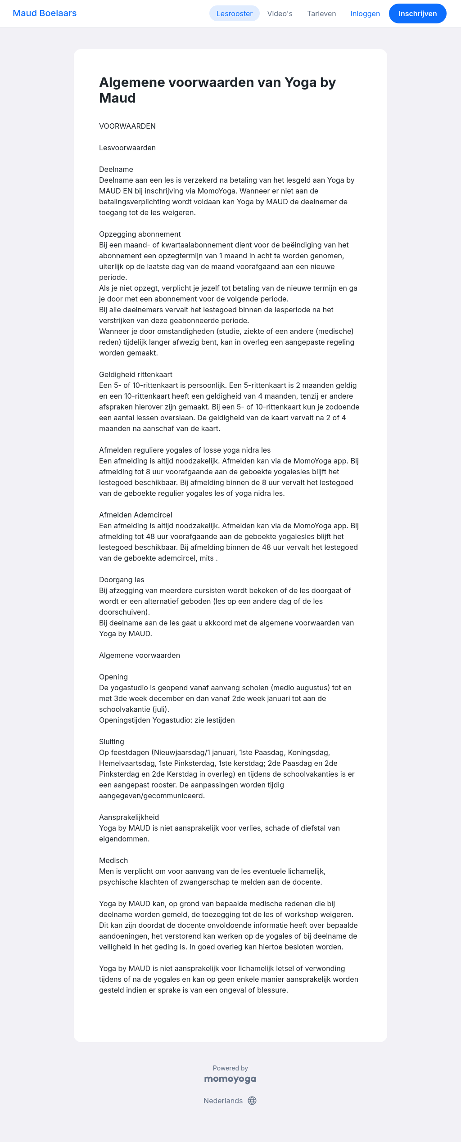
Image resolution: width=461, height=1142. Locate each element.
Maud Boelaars (45, 13)
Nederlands (230, 1100)
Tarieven (321, 13)
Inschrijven (418, 13)
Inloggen (365, 13)
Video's (280, 13)
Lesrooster (235, 13)
